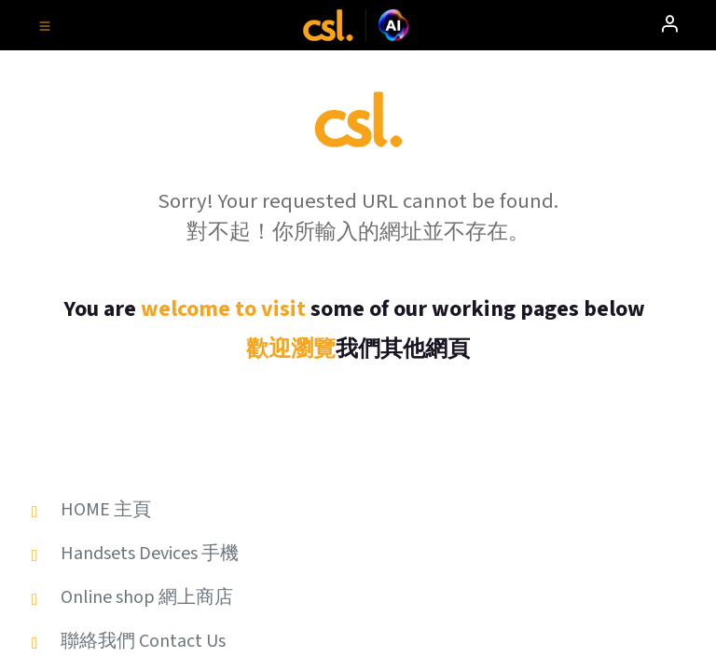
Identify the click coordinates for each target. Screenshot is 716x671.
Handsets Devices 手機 (150, 554)
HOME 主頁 (106, 510)
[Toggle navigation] (44, 25)
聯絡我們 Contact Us (143, 641)
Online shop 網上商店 (147, 597)
